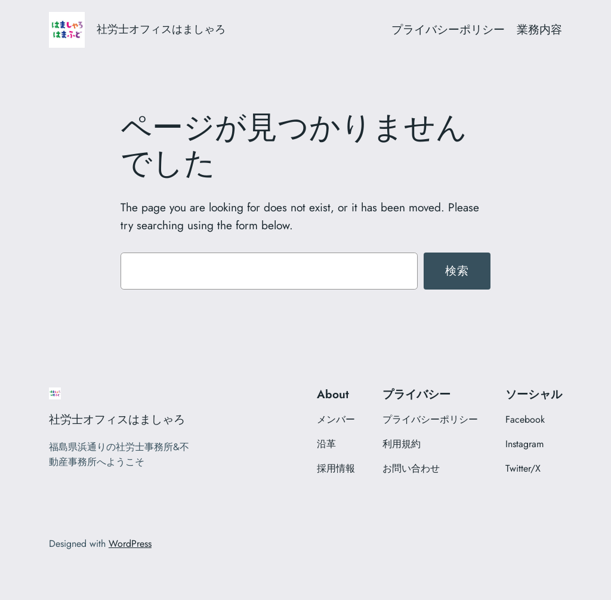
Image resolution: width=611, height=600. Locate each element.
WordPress (130, 543)
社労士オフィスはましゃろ (161, 29)
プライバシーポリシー (448, 29)
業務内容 (539, 29)
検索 (457, 270)
